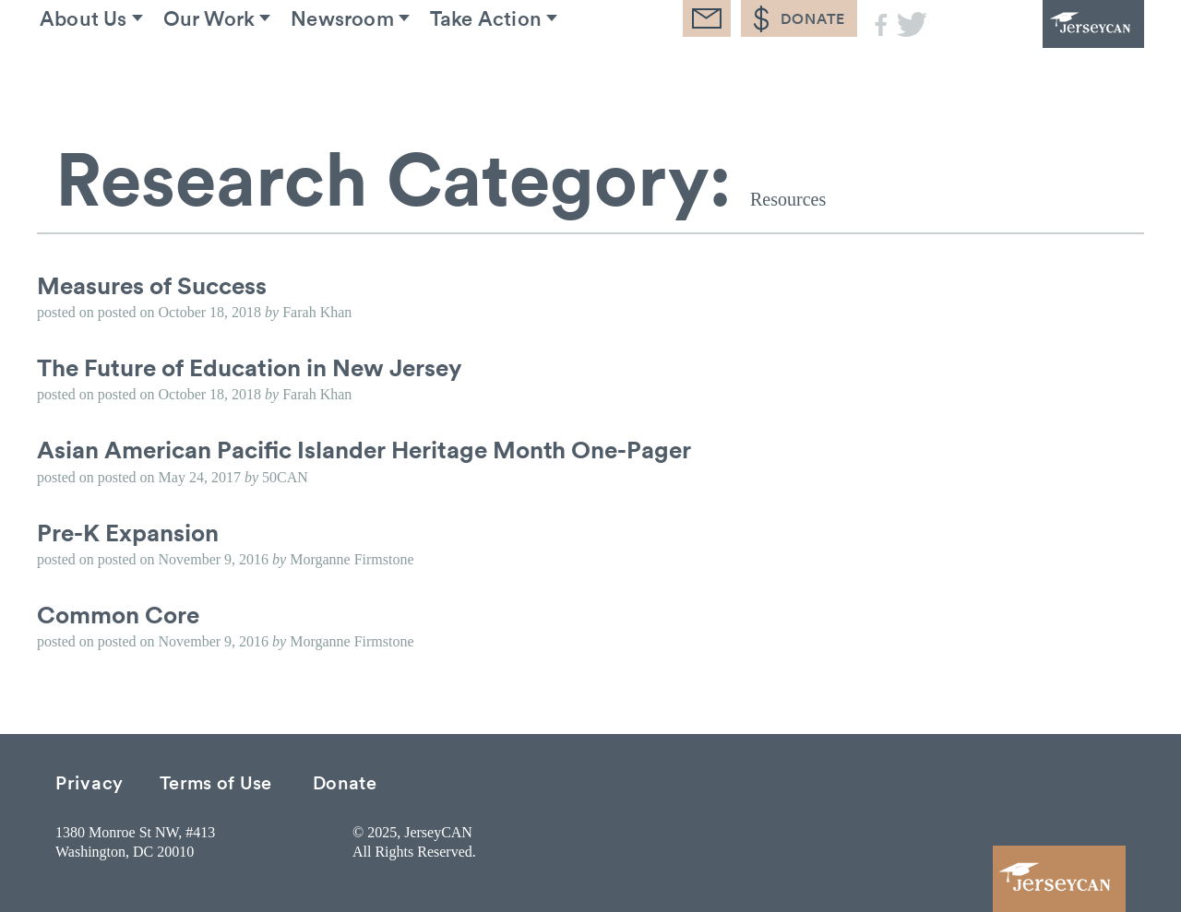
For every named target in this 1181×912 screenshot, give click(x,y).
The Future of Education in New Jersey (249, 367)
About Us (100, 73)
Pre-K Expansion (128, 532)
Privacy (89, 781)
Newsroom (390, 73)
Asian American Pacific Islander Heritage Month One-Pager (364, 449)
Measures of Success (152, 285)
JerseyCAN (1042, 50)
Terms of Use (216, 781)
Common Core (118, 614)
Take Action (549, 73)
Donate (345, 781)
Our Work (242, 73)
